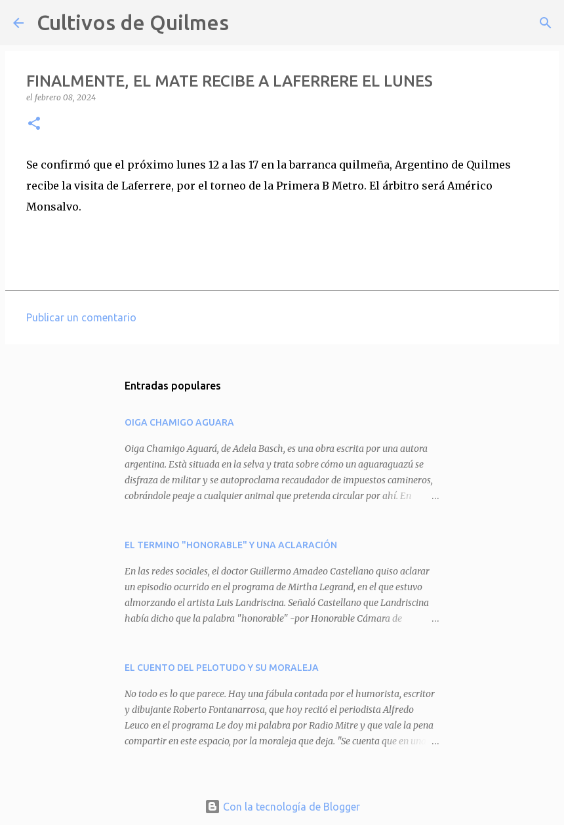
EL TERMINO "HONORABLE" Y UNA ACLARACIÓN (231, 545)
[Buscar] (247, 23)
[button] (34, 124)
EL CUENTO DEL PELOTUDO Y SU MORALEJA (222, 667)
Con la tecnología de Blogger (282, 807)
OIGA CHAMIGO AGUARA (179, 422)
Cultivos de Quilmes (133, 22)
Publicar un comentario (81, 317)
